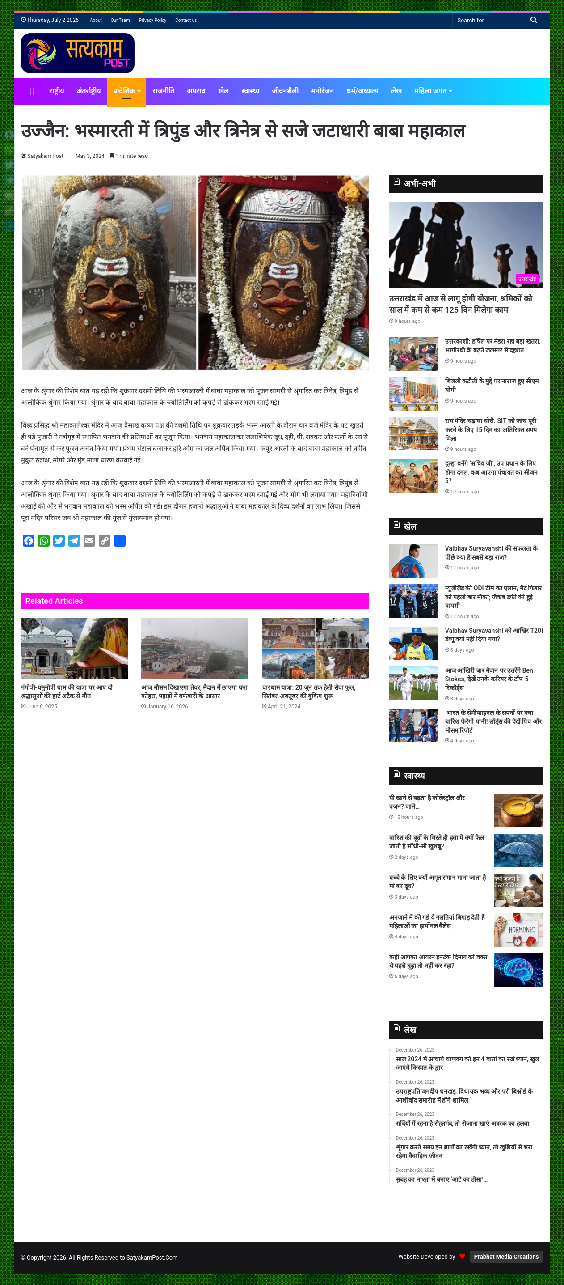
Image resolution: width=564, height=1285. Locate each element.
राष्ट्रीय (56, 91)
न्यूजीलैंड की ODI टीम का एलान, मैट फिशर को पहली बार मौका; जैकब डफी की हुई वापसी (493, 597)
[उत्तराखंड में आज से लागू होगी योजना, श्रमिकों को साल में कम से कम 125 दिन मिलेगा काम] (466, 245)
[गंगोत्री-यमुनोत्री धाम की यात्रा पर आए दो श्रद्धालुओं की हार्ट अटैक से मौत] (74, 648)
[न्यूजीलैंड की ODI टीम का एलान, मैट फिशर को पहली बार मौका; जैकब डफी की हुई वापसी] (413, 601)
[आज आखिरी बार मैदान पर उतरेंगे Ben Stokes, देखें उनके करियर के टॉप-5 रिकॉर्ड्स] (413, 683)
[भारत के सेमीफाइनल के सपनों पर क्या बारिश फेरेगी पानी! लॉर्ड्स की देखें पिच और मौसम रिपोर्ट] (413, 725)
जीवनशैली (285, 91)
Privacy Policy (153, 20)
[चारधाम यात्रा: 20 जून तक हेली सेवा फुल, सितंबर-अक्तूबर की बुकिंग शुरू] (315, 648)
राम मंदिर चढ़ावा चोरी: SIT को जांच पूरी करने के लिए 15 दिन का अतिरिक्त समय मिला (491, 429)
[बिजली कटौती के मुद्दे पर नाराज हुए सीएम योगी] (413, 394)
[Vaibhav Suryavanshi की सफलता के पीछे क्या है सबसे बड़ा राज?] (413, 561)
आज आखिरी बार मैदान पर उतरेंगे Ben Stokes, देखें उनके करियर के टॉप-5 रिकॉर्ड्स (489, 679)
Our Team (120, 20)
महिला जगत (430, 91)
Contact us (186, 20)
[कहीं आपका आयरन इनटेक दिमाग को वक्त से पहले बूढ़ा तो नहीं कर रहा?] (518, 970)
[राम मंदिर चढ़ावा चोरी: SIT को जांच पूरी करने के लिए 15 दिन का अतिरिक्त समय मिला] (413, 433)
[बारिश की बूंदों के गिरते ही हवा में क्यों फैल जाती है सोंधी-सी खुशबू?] (518, 850)
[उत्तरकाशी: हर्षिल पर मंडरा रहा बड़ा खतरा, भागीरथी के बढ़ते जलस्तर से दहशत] (413, 354)
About (96, 20)
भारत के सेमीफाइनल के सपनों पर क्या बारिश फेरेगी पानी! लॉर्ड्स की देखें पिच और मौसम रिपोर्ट (493, 721)
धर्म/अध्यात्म (362, 91)
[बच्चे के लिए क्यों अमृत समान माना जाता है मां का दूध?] (518, 890)
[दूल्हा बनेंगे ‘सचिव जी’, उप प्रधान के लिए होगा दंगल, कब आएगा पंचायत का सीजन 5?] (413, 476)
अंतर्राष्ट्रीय (88, 91)
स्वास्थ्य (250, 91)
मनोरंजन (322, 91)
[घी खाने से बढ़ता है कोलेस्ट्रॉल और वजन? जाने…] (518, 810)
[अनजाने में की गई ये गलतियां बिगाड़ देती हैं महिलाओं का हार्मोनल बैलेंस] (518, 930)
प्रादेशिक (124, 91)
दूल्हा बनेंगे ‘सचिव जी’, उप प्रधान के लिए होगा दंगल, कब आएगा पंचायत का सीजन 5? (491, 472)
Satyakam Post (46, 156)
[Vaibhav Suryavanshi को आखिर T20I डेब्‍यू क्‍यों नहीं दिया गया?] (413, 643)
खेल (223, 91)
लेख (396, 91)
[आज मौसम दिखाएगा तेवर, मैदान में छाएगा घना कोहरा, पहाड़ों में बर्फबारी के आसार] (194, 648)
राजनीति (163, 91)
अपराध (196, 91)
